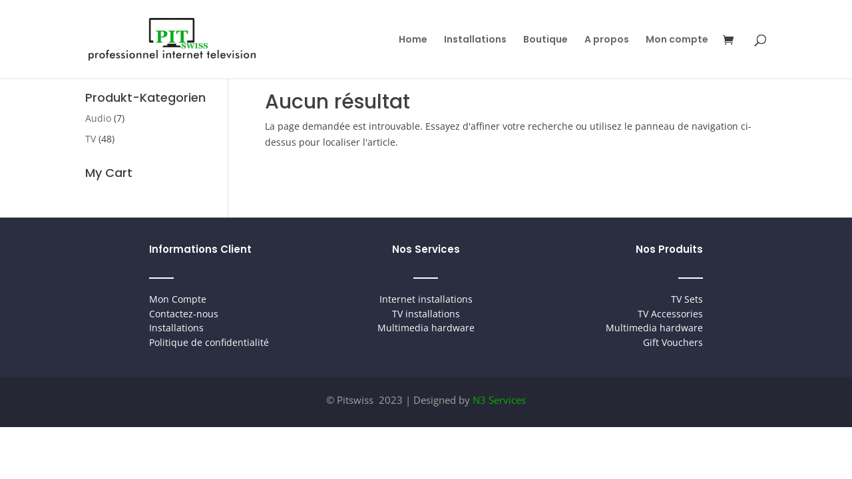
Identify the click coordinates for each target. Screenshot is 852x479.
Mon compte (677, 40)
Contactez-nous (183, 313)
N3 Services (499, 399)
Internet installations (426, 299)
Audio (98, 118)
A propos (606, 40)
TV (90, 138)
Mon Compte (177, 299)
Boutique (545, 40)
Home (413, 40)
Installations (475, 40)
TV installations (426, 313)
